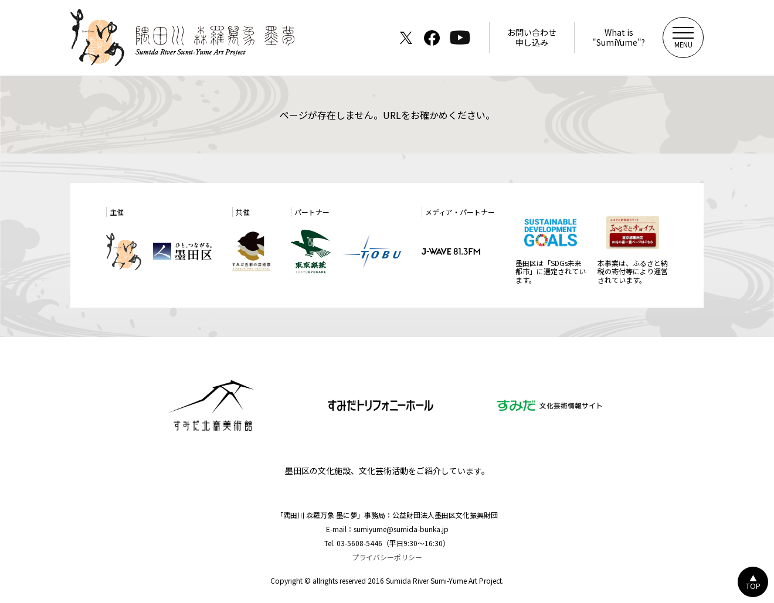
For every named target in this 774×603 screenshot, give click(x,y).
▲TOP (753, 582)
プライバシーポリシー (387, 557)
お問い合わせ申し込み (531, 37)
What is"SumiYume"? (618, 37)
